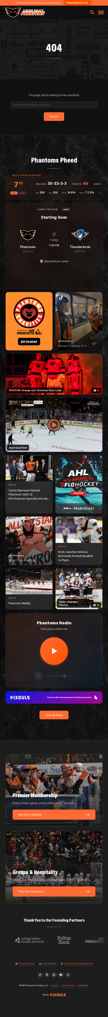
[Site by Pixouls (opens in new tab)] (58, 994)
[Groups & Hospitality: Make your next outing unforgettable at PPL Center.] (54, 867)
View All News (54, 715)
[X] (68, 975)
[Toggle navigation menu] (101, 12)
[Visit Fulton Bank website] (66, 940)
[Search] (54, 104)
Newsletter (83, 985)
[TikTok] (40, 975)
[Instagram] (54, 975)
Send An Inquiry (26, 964)
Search (54, 985)
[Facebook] (47, 975)
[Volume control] (60, 675)
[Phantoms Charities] (29, 321)
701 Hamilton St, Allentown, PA (78, 964)
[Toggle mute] (38, 676)
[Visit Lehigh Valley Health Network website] (31, 940)
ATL (14, 193)
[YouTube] (61, 975)
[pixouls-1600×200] (54, 697)
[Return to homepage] (24, 12)
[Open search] (92, 12)
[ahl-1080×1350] (79, 484)
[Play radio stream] (54, 651)
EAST (22, 193)
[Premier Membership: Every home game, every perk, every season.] (54, 790)
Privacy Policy (68, 985)
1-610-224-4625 (49, 964)
